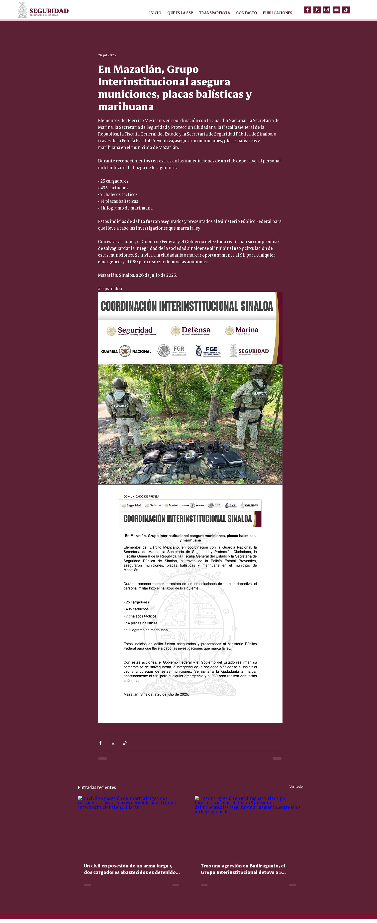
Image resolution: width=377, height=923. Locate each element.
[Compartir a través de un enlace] (124, 743)
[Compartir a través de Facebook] (100, 743)
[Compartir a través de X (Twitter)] (112, 743)
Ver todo (296, 786)
